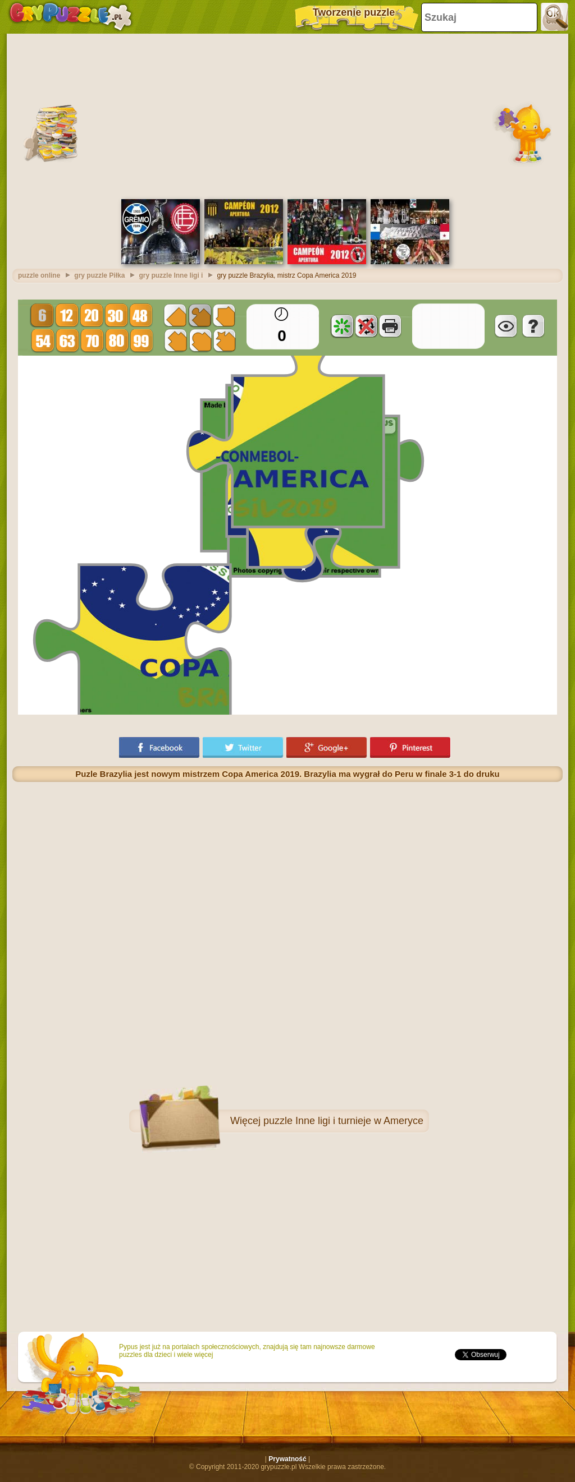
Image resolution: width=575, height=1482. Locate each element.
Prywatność (287, 1459)
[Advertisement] (287, 115)
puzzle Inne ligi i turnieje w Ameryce (343, 1120)
